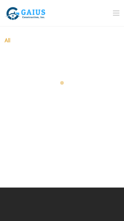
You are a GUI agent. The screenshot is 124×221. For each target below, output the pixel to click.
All (7, 40)
